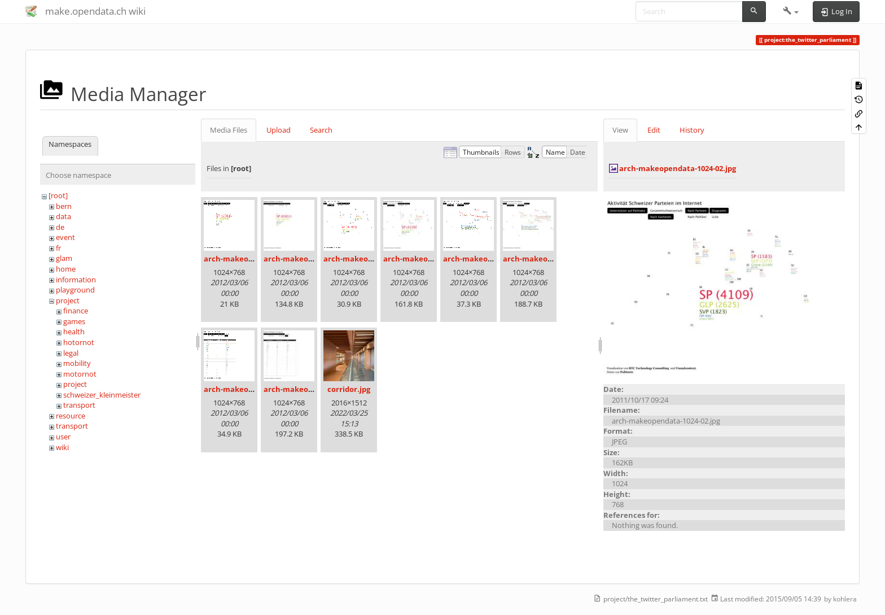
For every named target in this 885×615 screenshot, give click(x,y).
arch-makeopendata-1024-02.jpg (677, 168)
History (692, 130)
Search (321, 130)
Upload (278, 130)
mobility (77, 363)
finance (75, 311)
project (68, 300)
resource (70, 416)
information (76, 279)
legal (70, 353)
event (65, 237)
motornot (80, 374)
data (63, 216)
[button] (791, 11)
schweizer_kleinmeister (102, 395)
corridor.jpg (348, 389)
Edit (653, 130)
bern (64, 206)
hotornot (78, 342)
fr (58, 248)
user (63, 436)
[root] (58, 195)
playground (75, 290)
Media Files (228, 130)
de (60, 227)
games (74, 321)
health (74, 331)
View (620, 130)
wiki (62, 447)
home (66, 269)
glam (64, 258)
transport (79, 405)
